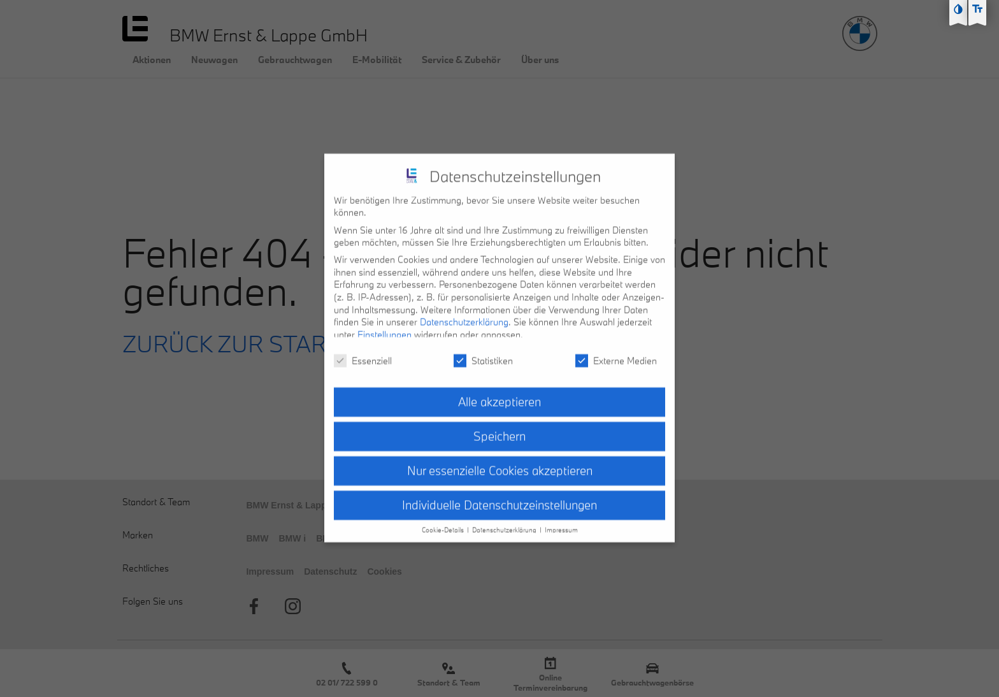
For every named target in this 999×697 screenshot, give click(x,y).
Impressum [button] (561, 518)
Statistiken (483, 349)
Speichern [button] (499, 425)
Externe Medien (616, 349)
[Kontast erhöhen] (958, 9)
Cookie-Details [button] (444, 518)
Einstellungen (384, 323)
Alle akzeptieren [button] (499, 391)
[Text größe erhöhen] (977, 9)
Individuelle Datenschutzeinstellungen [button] (499, 493)
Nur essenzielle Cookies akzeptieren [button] (500, 460)
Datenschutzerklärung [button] (505, 518)
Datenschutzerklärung (464, 311)
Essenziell (363, 349)
